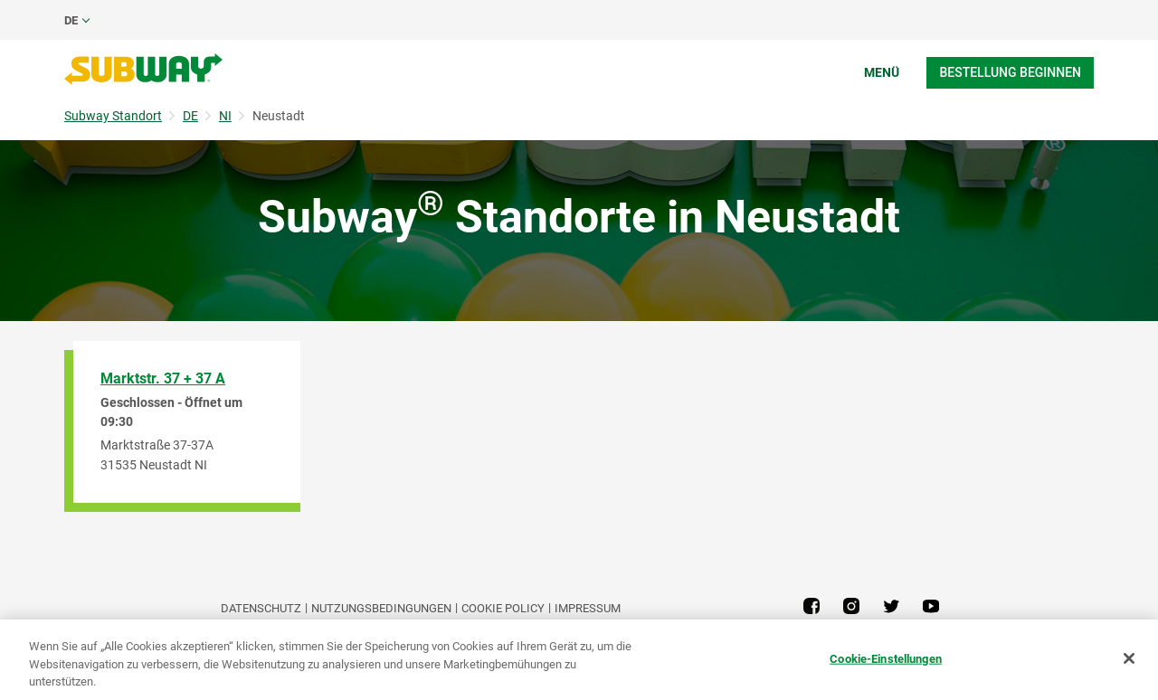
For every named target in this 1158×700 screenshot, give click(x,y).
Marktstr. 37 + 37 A (162, 378)
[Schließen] (1129, 658)
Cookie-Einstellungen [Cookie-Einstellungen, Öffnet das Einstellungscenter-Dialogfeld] (886, 658)
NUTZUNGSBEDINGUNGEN (381, 608)
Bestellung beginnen (1010, 72)
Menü (881, 72)
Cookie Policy (503, 608)
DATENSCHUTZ (261, 608)
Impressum (588, 608)
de (71, 20)
